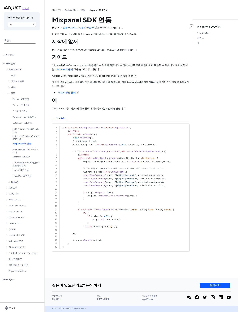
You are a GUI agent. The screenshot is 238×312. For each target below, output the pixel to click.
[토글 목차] (191, 26)
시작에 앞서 (203, 33)
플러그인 (15, 182)
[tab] (59, 118)
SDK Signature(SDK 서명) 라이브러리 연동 (26, 164)
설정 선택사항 (17, 81)
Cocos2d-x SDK (17, 217)
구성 (13, 75)
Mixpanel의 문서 (65, 69)
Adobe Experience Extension (23, 253)
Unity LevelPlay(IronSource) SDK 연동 (26, 137)
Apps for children (17, 271)
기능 (13, 87)
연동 (13, 93)
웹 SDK (12, 229)
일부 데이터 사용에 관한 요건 (80, 27)
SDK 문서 (10, 63)
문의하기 (215, 285)
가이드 (200, 37)
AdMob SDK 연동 (21, 99)
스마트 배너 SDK (17, 235)
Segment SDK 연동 (21, 156)
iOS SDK (13, 188)
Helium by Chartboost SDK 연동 (26, 130)
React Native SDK (17, 205)
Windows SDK (16, 241)
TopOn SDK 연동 (21, 170)
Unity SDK (14, 193)
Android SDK (15, 69)
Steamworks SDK (17, 247)
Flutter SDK (14, 199)
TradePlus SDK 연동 (22, 176)
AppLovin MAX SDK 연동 (24, 117)
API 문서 (10, 55)
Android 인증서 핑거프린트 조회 (26, 151)
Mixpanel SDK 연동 (22, 143)
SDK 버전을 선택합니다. (20, 17)
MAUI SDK (14, 223)
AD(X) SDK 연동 (20, 111)
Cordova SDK (15, 211)
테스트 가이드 (15, 259)
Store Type (8, 279)
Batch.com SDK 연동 (22, 123)
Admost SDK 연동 (21, 105)
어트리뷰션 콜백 (68, 92)
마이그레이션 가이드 (19, 265)
